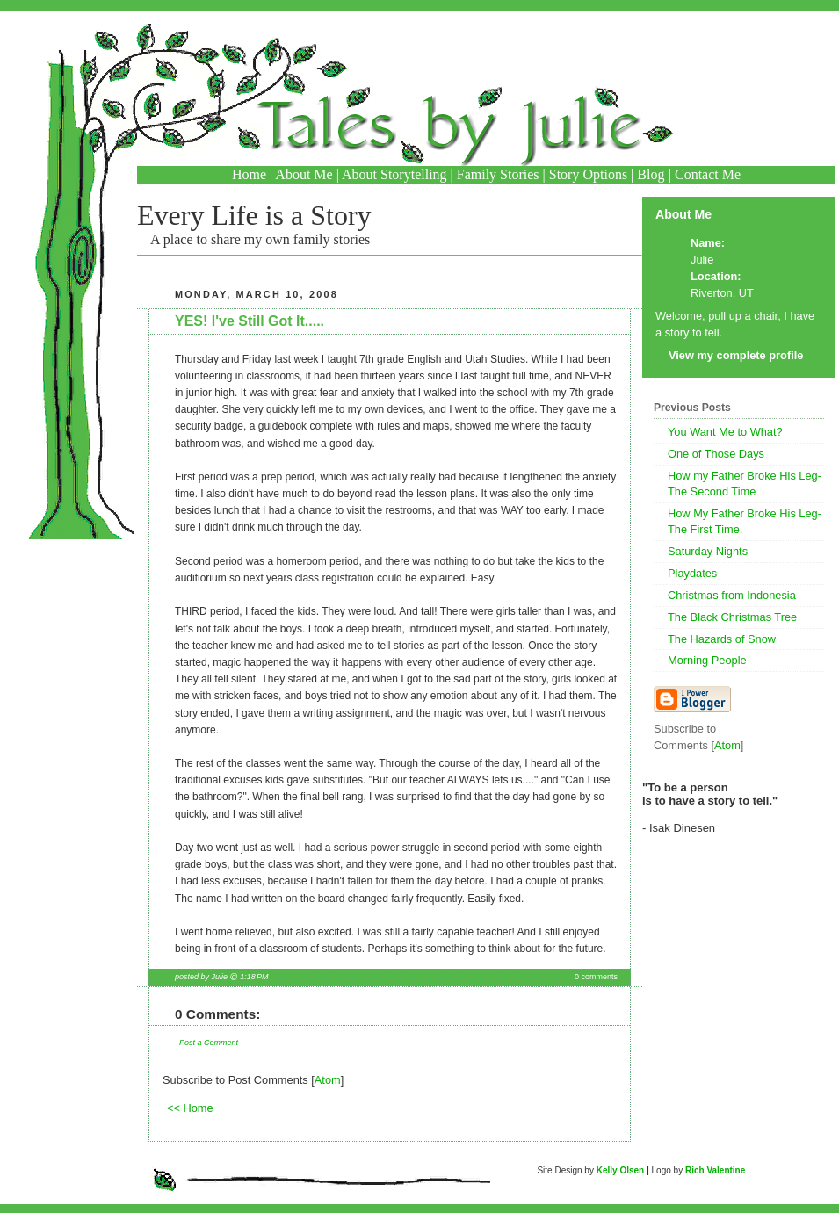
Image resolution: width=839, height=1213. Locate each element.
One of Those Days (716, 453)
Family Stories (498, 174)
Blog (650, 174)
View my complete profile (736, 355)
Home (249, 174)
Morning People (707, 660)
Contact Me (708, 174)
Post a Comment (208, 1042)
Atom (328, 1080)
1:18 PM (254, 976)
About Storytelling (394, 174)
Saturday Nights (708, 551)
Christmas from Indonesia (732, 595)
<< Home (190, 1108)
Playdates (692, 573)
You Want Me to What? (725, 431)
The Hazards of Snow (722, 639)
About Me (303, 174)
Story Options (588, 174)
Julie (702, 259)
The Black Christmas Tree (732, 617)
